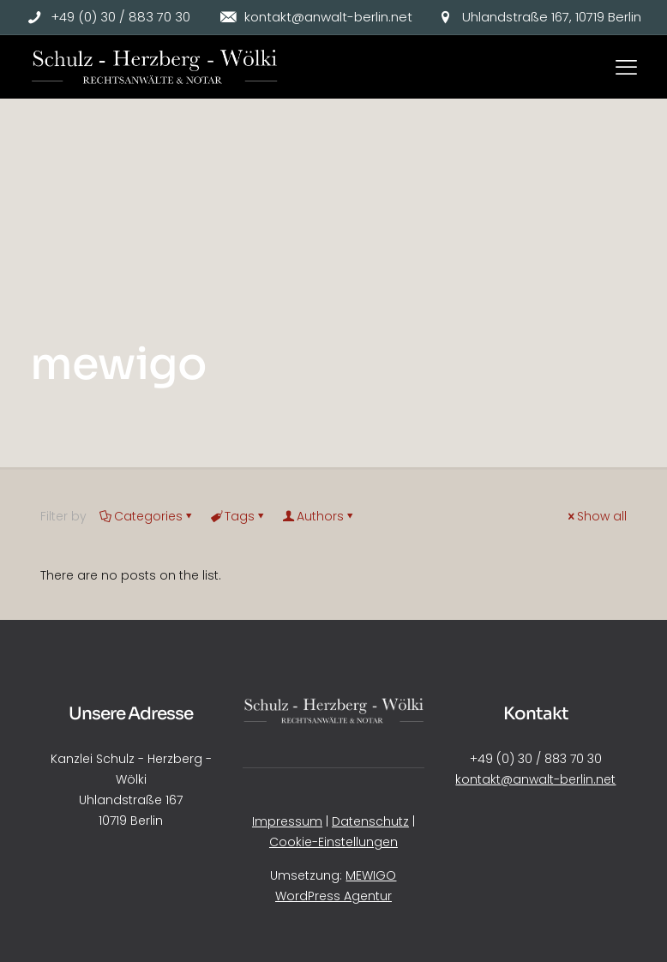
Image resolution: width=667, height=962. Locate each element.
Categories (147, 516)
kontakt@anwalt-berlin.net (535, 779)
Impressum (287, 821)
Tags (238, 516)
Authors (319, 516)
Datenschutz (370, 821)
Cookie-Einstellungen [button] (333, 842)
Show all (596, 516)
